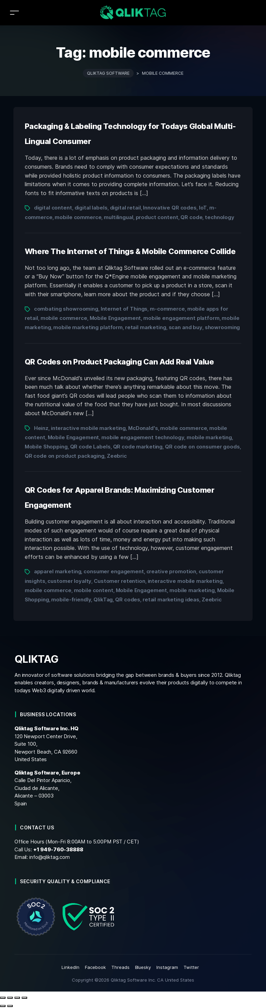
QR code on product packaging (64, 456)
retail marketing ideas (171, 599)
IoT (203, 207)
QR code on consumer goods (202, 446)
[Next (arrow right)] (10, 1006)
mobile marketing (209, 437)
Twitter (191, 967)
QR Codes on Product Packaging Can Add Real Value (119, 361)
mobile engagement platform (181, 318)
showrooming (222, 327)
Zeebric (117, 456)
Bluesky (143, 967)
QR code (191, 217)
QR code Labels (90, 446)
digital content (53, 207)
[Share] (17, 998)
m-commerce (167, 308)
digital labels (91, 207)
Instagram (167, 967)
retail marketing (145, 327)
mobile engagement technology (142, 437)
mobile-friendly (71, 599)
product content (157, 217)
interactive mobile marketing (88, 428)
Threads (120, 967)
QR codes (127, 599)
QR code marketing (138, 446)
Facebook (95, 967)
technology (219, 217)
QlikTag (103, 599)
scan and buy (185, 327)
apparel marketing (57, 571)
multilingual (118, 217)
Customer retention (119, 581)
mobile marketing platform (88, 327)
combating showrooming (66, 308)
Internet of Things (124, 308)
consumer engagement (114, 571)
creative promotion (171, 571)
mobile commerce (78, 217)
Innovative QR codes (169, 207)
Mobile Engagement (115, 318)
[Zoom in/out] (2, 998)
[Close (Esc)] (24, 998)
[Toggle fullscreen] (10, 998)
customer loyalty (69, 581)
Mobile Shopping (46, 446)
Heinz (41, 428)
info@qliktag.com (49, 857)
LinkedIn (70, 967)
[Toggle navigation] (14, 12)
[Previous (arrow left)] (2, 1006)
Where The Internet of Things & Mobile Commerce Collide (130, 251)
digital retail (125, 207)
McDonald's (143, 428)
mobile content (93, 590)
